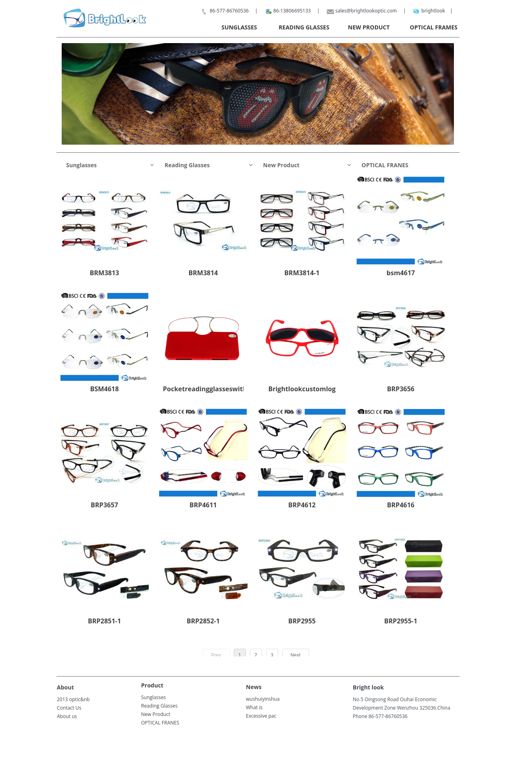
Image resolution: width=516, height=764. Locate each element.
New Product (307, 165)
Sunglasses (110, 165)
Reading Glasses (208, 165)
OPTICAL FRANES (385, 165)
